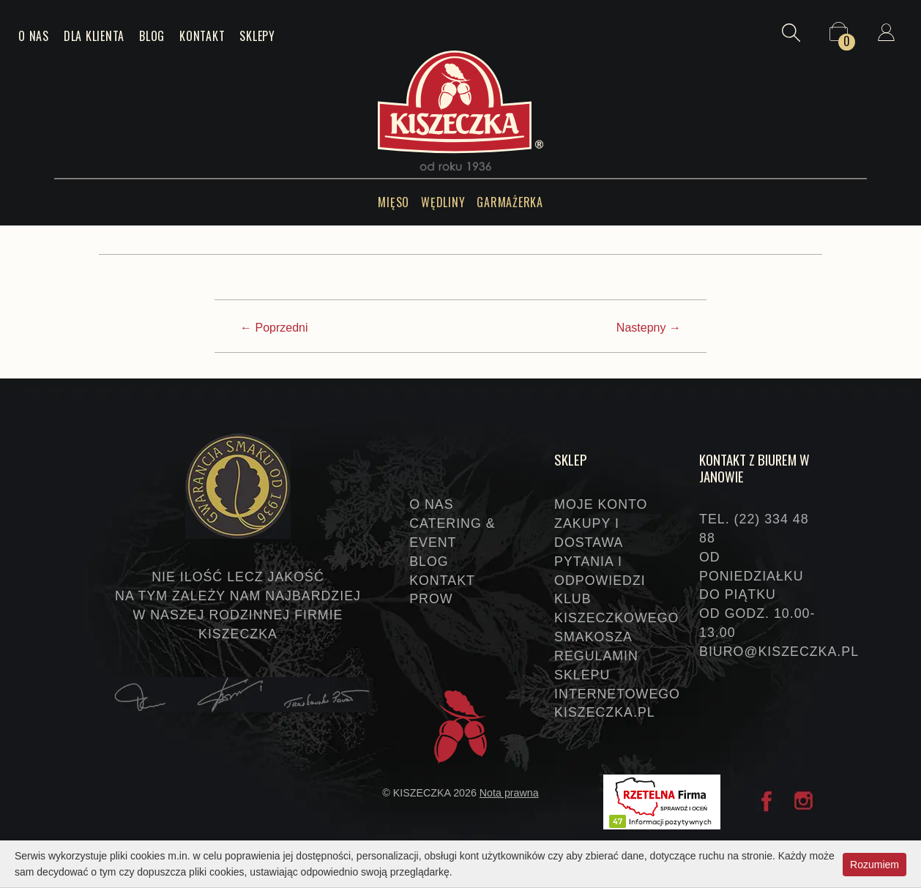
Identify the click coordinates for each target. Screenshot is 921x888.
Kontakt (202, 36)
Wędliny (443, 202)
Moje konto (600, 504)
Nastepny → (648, 327)
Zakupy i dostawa (588, 533)
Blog (152, 36)
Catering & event (452, 533)
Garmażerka (510, 202)
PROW (430, 599)
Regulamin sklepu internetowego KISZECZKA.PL (615, 684)
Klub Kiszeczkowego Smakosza (615, 618)
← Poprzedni (274, 327)
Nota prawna (509, 793)
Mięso (393, 202)
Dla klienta (94, 36)
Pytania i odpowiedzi (600, 571)
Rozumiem (874, 864)
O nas (33, 36)
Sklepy (257, 36)
